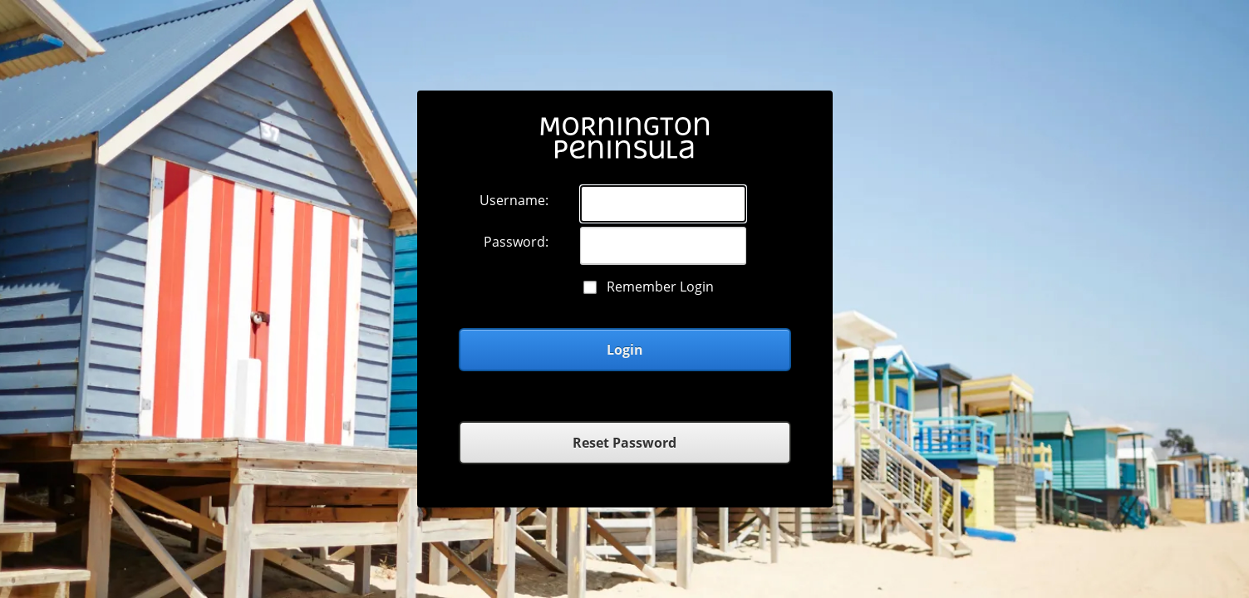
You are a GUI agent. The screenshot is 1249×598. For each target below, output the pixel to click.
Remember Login (660, 286)
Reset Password (624, 443)
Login (625, 350)
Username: (513, 200)
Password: (516, 242)
